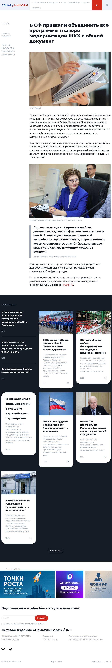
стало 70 (68, 284)
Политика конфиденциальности (83, 636)
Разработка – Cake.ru (101, 661)
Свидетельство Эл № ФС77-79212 (16, 636)
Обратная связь (50, 639)
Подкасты (86, 2)
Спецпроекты (53, 2)
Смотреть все (56, 550)
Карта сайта (56, 661)
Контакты (36, 8)
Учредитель (48, 636)
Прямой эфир (73, 2)
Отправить (41, 618)
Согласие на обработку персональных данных (24, 624)
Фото (63, 2)
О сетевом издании (10, 639)
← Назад (5, 23)
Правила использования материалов (86, 639)
